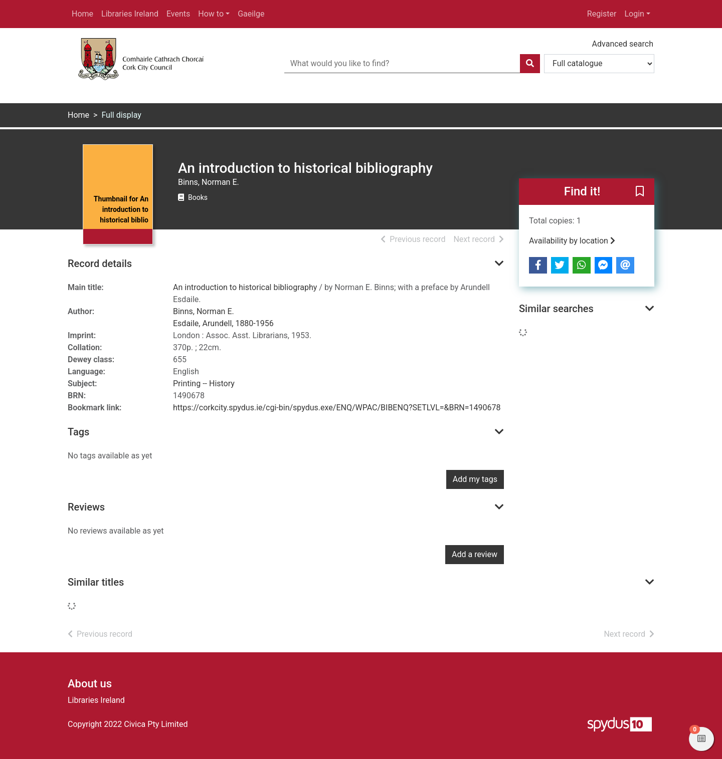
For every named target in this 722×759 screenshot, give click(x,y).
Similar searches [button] (556, 309)
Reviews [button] (86, 507)
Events (178, 14)
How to (211, 14)
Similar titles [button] (96, 582)
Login (634, 14)
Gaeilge (251, 14)
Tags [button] (78, 432)
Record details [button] (100, 264)
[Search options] (599, 63)
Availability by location (572, 240)
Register (602, 14)
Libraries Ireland (129, 14)
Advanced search (622, 44)
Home (82, 14)
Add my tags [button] (475, 479)
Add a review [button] (474, 554)
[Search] (530, 63)
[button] (639, 192)
